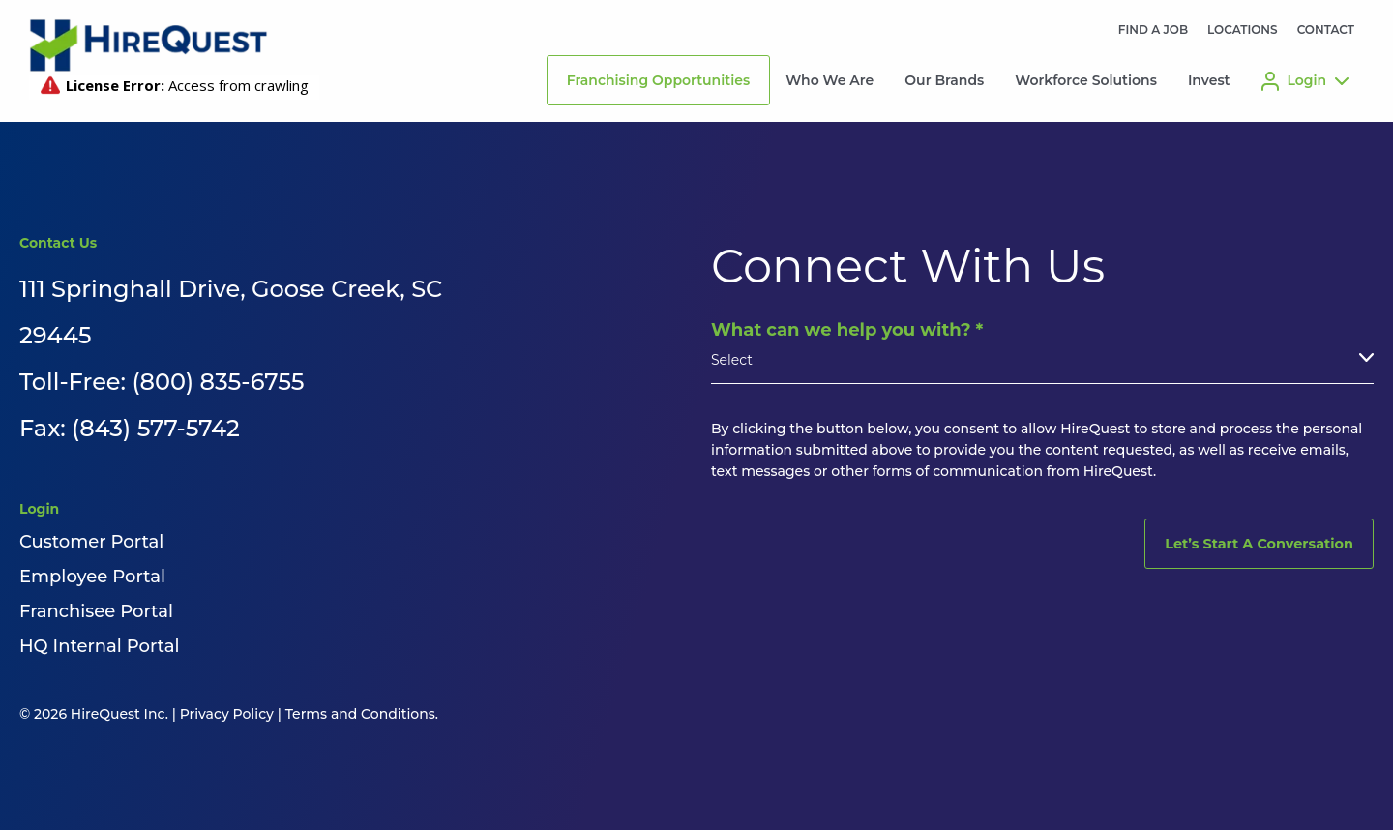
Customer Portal (91, 541)
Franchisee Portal (96, 611)
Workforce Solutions (1086, 80)
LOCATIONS (1242, 29)
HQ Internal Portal (99, 646)
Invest (1209, 80)
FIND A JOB (1153, 29)
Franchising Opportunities (658, 80)
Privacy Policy (227, 714)
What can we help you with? (847, 330)
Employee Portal (92, 576)
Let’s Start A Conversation (1259, 543)
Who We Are (829, 80)
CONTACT (1325, 29)
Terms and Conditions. (361, 714)
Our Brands (944, 80)
